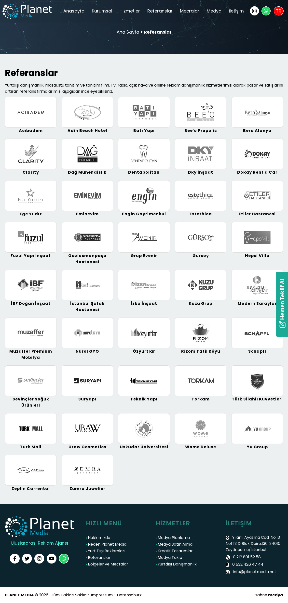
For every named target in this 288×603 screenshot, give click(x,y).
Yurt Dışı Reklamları (105, 551)
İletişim (236, 11)
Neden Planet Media (106, 544)
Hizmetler (130, 11)
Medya (214, 11)
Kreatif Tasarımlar (174, 551)
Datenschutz (129, 595)
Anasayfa (73, 11)
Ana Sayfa (128, 32)
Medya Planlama (173, 537)
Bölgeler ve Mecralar (107, 564)
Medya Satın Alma (174, 544)
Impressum (102, 595)
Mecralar (189, 11)
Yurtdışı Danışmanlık (176, 564)
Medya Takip (169, 557)
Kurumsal (102, 11)
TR (278, 11)
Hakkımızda (98, 537)
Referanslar (160, 11)
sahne (269, 595)
